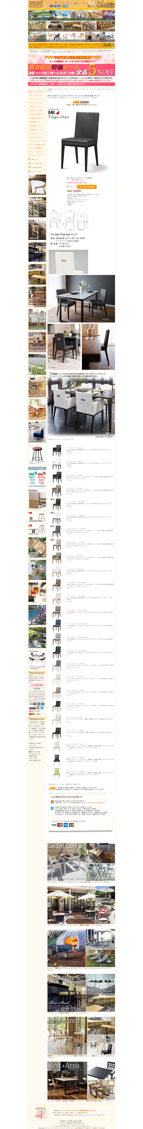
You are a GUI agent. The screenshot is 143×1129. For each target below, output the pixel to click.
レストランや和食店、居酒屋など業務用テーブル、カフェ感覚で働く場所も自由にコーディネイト (80, 1101)
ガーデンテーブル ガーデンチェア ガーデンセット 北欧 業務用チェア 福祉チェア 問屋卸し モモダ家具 (75, 1128)
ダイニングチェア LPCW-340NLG (77, 637)
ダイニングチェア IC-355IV (75, 677)
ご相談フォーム (34, 159)
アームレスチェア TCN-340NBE (76, 582)
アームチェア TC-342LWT (62, 439)
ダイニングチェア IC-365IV (75, 717)
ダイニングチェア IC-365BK (75, 730)
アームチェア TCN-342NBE (75, 555)
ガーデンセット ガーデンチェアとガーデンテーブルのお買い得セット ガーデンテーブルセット (79, 882)
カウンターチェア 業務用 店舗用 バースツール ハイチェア (66, 1013)
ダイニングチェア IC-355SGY (76, 663)
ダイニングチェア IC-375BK (75, 757)
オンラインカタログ (35, 171)
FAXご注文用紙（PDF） (36, 163)
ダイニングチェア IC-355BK (75, 703)
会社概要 (96, 9)
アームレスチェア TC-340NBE (76, 542)
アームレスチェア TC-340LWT (76, 515)
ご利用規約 (59, 9)
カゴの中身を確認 (109, 9)
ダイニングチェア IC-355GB (75, 690)
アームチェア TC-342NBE (74, 488)
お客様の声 (47, 9)
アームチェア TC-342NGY (75, 475)
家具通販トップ (52, 89)
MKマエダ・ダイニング (89, 89)
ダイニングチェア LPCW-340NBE (77, 610)
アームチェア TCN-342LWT (75, 569)
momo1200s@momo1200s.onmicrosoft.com (71, 1124)
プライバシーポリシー (71, 9)
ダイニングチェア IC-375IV (75, 744)
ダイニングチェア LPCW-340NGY (77, 651)
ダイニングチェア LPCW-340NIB (76, 624)
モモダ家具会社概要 (35, 167)
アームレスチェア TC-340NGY (76, 528)
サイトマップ (34, 9)
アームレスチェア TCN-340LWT (76, 596)
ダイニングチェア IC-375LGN (76, 771)
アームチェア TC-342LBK (74, 448)
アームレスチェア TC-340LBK (76, 502)
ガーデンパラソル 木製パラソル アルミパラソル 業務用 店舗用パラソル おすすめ (74, 925)
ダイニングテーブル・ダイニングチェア (69, 89)
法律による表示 (84, 9)
